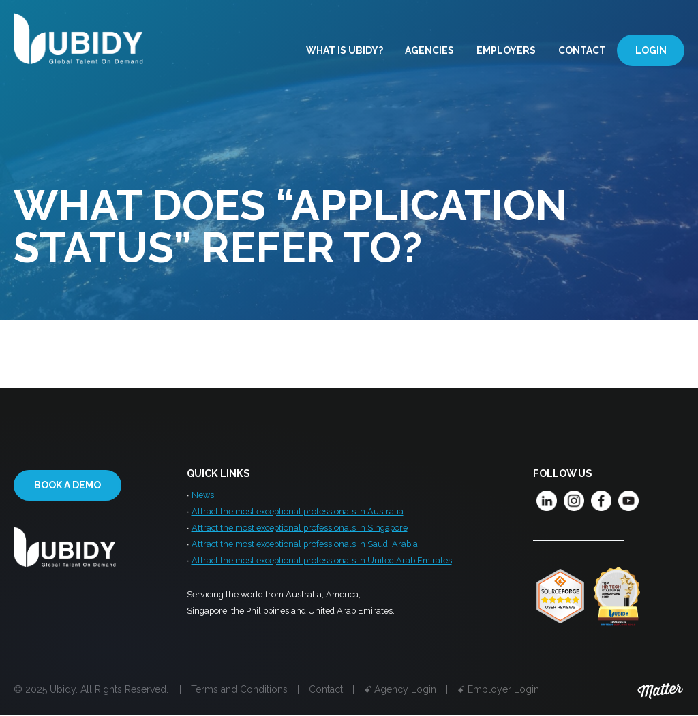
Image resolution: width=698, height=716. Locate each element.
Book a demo (67, 485)
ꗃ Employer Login (498, 689)
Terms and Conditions (239, 689)
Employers (506, 49)
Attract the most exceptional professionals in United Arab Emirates (322, 564)
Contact (582, 49)
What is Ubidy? (344, 49)
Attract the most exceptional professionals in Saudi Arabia (305, 547)
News (203, 496)
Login (651, 49)
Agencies (429, 49)
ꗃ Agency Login (400, 689)
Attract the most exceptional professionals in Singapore (300, 530)
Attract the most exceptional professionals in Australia (298, 513)
